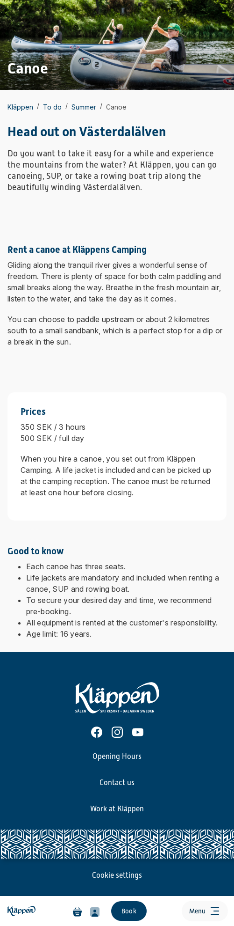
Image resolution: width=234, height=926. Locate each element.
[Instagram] (117, 732)
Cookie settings (117, 875)
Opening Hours (117, 756)
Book (128, 911)
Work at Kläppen (117, 809)
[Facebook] (96, 732)
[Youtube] (137, 732)
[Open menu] (205, 911)
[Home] (22, 911)
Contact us (117, 783)
